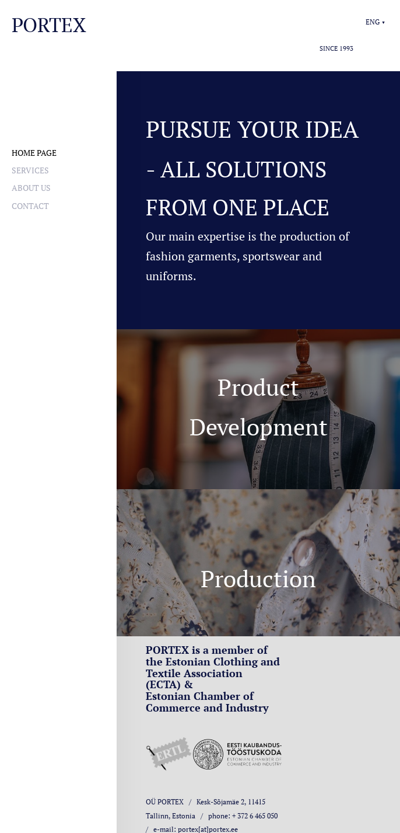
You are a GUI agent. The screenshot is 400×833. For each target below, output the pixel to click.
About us (31, 187)
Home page (34, 152)
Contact (30, 205)
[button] (375, 22)
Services (30, 170)
